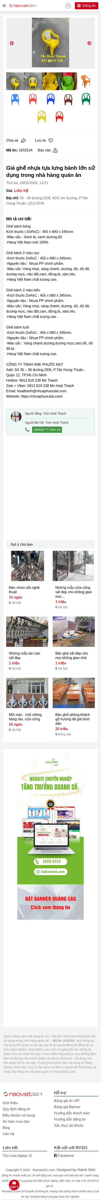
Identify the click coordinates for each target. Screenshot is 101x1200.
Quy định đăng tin (17, 1109)
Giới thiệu (10, 1103)
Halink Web (86, 1170)
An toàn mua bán (16, 1121)
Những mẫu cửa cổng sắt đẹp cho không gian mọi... (73, 592)
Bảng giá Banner (67, 1107)
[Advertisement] (50, 487)
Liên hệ (8, 1134)
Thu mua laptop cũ (17, 1155)
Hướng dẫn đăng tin (70, 1119)
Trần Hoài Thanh (54, 413)
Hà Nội (16, 603)
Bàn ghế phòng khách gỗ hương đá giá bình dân (72, 719)
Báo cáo (48, 150)
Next (89, 43)
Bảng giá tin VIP (67, 1101)
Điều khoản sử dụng (19, 1115)
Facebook (64, 1155)
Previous (12, 43)
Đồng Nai (64, 734)
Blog (6, 1128)
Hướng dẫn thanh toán (72, 1113)
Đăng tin (87, 6)
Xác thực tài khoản (69, 1125)
